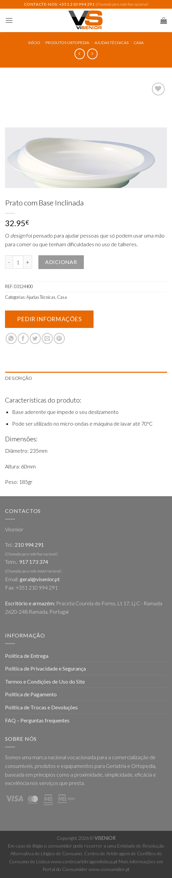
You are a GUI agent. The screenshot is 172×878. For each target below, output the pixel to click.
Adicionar (61, 262)
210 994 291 (29, 544)
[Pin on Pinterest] (59, 338)
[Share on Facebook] (23, 338)
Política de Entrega (26, 655)
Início (34, 42)
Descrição (18, 378)
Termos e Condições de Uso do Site (45, 681)
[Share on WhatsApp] (11, 338)
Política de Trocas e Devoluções (41, 707)
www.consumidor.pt (109, 869)
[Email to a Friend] (47, 338)
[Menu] (9, 20)
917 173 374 (33, 561)
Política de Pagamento (31, 694)
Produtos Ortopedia (67, 42)
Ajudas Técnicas (112, 42)
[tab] (86, 378)
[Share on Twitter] (35, 338)
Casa (139, 42)
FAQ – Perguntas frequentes (37, 720)
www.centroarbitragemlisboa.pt (84, 861)
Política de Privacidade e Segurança (45, 668)
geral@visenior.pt (40, 579)
